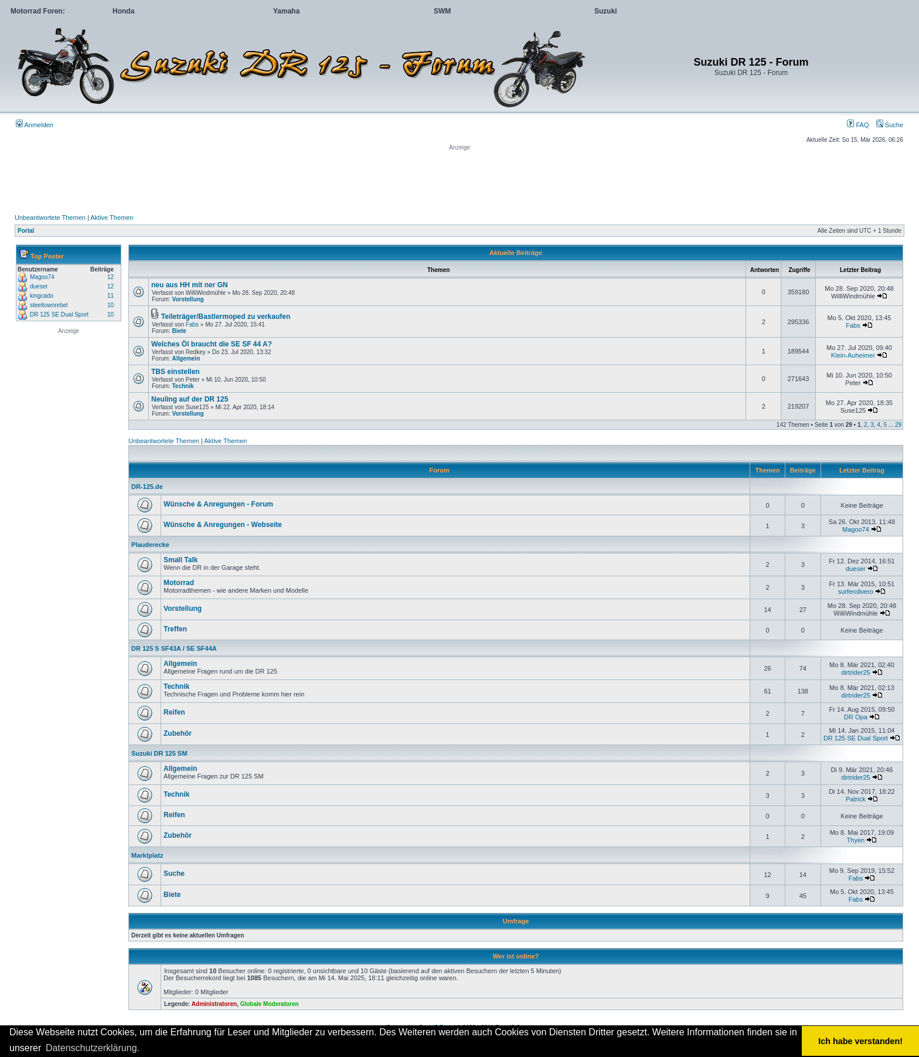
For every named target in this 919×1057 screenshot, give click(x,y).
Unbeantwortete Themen (50, 217)
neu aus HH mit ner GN (189, 285)
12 (110, 277)
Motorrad (179, 583)
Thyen (856, 840)
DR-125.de (147, 486)
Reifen (174, 712)
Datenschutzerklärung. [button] (92, 1048)
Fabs (192, 324)
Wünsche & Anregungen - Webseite (223, 525)
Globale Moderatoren (269, 1004)
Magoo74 (42, 277)
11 (110, 296)
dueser (39, 286)
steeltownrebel (48, 305)
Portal (26, 230)
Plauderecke (150, 544)
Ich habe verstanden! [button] (860, 1041)
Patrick (856, 799)
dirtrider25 (855, 672)
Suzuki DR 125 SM (159, 753)
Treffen (175, 629)
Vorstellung (187, 299)
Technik (182, 386)
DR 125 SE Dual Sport (59, 314)
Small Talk (181, 560)
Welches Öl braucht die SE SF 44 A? (211, 344)
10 (110, 305)
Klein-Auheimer (853, 355)
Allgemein (186, 358)
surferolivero (856, 591)
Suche (889, 124)
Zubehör (178, 733)
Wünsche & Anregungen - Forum (218, 504)
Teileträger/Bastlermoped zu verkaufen (226, 316)
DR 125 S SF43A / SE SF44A (174, 648)
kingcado (41, 296)
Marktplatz (147, 855)
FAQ (858, 124)
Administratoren (214, 1004)
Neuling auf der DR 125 (189, 399)
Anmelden (34, 124)
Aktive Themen (111, 217)
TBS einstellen (175, 372)
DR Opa (855, 716)
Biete (179, 331)
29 (898, 425)
